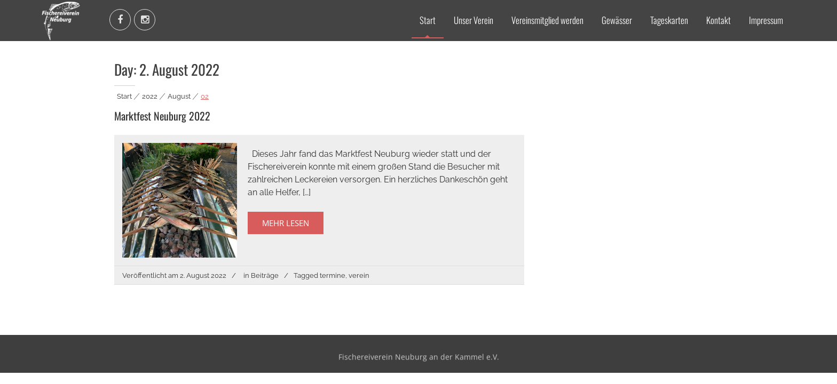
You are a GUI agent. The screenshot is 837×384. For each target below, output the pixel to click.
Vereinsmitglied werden (547, 20)
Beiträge (265, 275)
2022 (149, 96)
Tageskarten (669, 20)
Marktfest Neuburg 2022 (162, 116)
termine (332, 275)
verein (359, 275)
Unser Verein (473, 20)
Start (428, 20)
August (179, 96)
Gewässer (617, 20)
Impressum (766, 20)
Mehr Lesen (285, 223)
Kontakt (718, 20)
